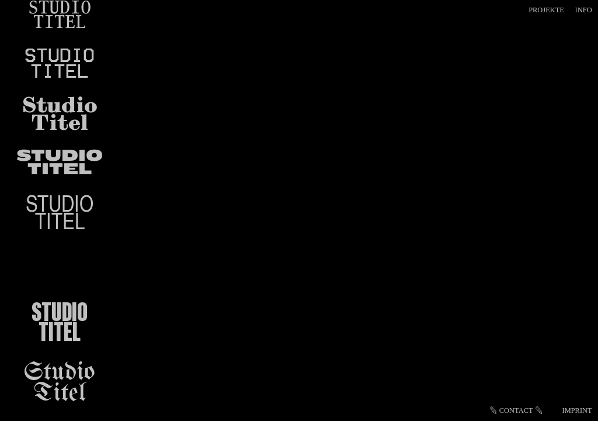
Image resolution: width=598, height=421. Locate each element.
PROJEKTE (546, 10)
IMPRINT (577, 410)
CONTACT (516, 410)
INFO (583, 10)
